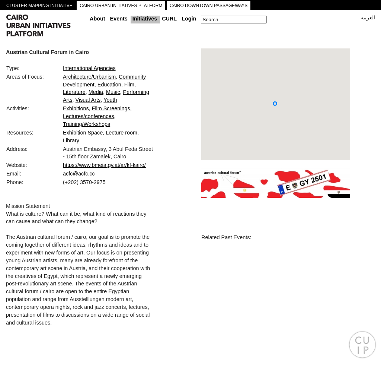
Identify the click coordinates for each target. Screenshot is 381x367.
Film (129, 85)
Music (113, 92)
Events (119, 19)
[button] (275, 104)
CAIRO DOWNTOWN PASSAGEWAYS (209, 5)
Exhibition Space (83, 133)
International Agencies (89, 68)
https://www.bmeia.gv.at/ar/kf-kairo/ (104, 165)
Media (96, 92)
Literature (74, 92)
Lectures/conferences (88, 116)
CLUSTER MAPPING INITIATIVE (39, 5)
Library (71, 140)
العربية (368, 17)
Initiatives (144, 19)
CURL (169, 19)
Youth (110, 100)
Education (109, 85)
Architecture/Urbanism (89, 77)
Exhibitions (76, 108)
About (97, 19)
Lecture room (121, 133)
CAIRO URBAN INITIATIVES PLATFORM (121, 5)
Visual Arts (88, 100)
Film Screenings (111, 108)
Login (189, 19)
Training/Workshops (86, 124)
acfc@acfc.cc (79, 174)
